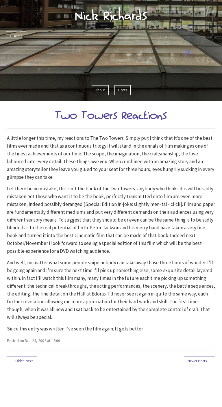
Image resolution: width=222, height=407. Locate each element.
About (100, 90)
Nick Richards (111, 15)
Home (16, 36)
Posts (122, 90)
